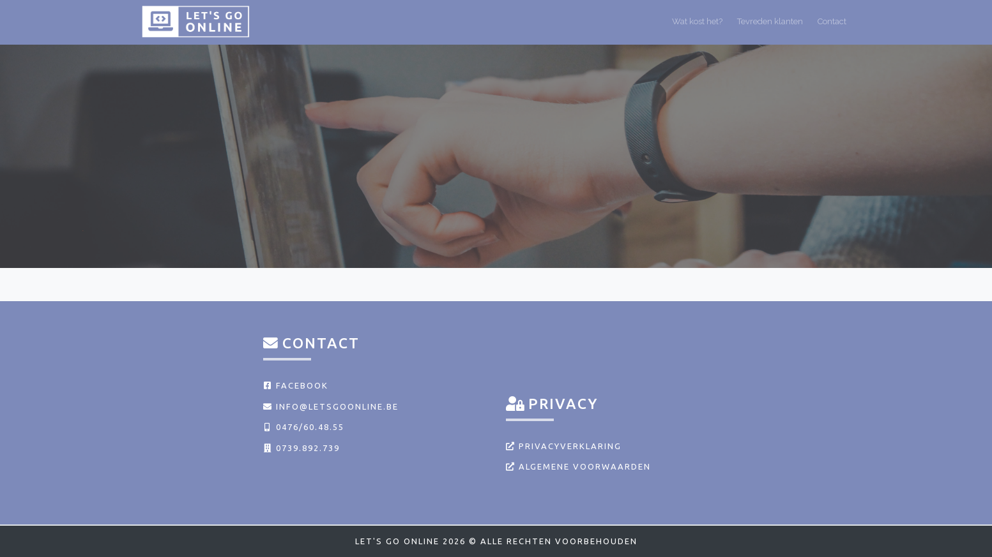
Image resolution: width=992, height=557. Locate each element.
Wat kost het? (697, 21)
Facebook (295, 385)
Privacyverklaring (564, 446)
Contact (832, 21)
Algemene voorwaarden (578, 466)
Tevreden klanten (770, 21)
